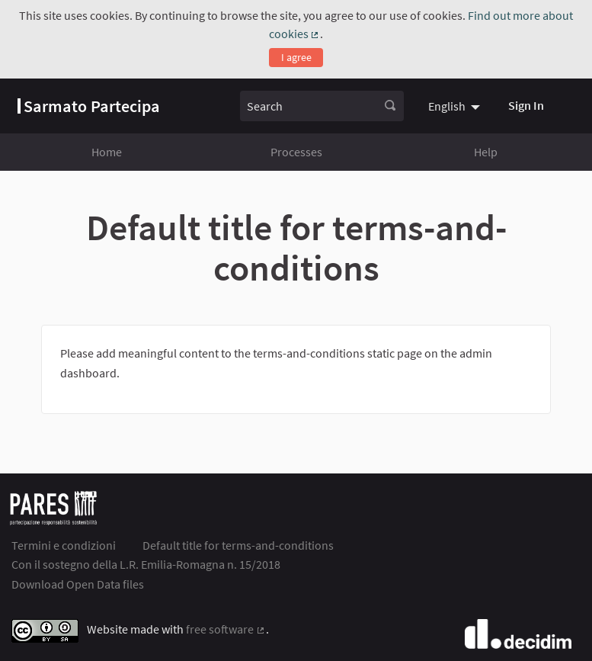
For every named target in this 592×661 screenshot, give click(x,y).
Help (486, 151)
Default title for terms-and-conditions (238, 545)
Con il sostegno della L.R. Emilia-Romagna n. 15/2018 (145, 564)
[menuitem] (456, 105)
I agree (296, 57)
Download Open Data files (77, 584)
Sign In (526, 105)
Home (106, 151)
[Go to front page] (89, 106)
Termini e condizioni (63, 545)
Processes (296, 151)
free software (226, 629)
